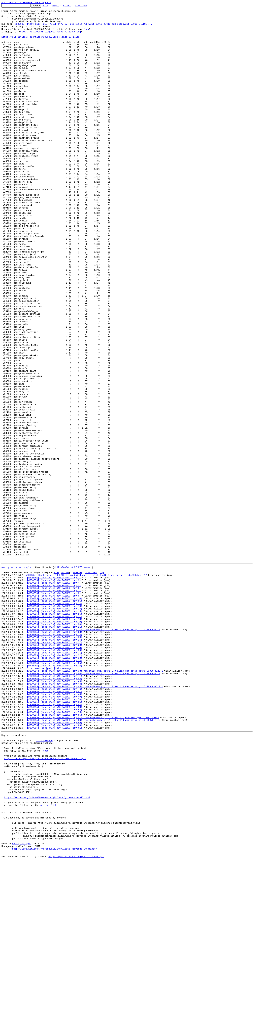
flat (56, 685)
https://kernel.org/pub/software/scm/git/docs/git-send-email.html (47, 954)
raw (87, 34)
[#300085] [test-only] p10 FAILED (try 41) (54, 809)
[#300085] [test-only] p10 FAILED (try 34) (54, 790)
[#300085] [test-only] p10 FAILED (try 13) (54, 725)
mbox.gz (77, 685)
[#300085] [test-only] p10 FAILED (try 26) (54, 766)
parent (19, 679)
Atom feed (86, 6)
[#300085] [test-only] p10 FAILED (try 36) (54, 797)
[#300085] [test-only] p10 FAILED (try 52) (54, 843)
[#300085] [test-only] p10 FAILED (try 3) (54, 694)
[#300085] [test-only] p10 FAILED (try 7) (54, 707)
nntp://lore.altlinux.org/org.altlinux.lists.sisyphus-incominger (54, 1014)
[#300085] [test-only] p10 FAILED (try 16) (54, 734)
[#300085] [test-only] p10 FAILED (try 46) (54, 825)
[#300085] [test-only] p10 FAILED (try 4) (54, 697)
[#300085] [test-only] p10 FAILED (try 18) (54, 741)
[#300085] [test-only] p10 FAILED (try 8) (54, 710)
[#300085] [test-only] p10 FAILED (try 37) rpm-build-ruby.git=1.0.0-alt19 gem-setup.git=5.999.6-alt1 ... (82, 28)
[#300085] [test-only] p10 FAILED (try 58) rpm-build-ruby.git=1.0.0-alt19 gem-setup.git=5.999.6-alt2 (93, 862)
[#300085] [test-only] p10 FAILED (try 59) (54, 865)
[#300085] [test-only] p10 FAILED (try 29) (54, 775)
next (4, 679)
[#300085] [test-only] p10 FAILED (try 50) (54, 837)
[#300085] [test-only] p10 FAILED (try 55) (54, 853)
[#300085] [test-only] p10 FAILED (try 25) (54, 762)
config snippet (21, 1008)
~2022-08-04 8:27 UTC (68, 679)
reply (27, 679)
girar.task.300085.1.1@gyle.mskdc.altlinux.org (50, 37)
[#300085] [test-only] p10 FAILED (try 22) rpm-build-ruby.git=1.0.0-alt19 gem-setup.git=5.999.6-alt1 (93, 753)
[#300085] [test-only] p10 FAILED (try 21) (54, 750)
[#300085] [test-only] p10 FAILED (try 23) (54, 756)
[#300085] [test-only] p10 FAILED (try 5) (54, 700)
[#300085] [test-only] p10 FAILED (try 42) (54, 812)
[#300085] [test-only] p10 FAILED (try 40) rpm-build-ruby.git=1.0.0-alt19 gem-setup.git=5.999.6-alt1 (93, 806)
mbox (45, 898)
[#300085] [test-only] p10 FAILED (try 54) (54, 849)
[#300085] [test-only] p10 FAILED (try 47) (54, 828)
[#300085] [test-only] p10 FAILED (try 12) (54, 722)
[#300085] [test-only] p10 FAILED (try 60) (54, 868)
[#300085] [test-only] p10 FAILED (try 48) (54, 831)
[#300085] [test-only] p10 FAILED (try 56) (54, 856)
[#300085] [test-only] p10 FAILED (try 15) (54, 731)
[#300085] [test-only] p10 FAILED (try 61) (54, 871)
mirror (72, 6)
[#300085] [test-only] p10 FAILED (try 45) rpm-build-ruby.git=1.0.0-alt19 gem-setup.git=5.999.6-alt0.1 (95, 821)
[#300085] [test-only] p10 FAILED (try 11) (54, 719)
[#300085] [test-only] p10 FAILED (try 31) (54, 781)
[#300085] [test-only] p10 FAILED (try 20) (54, 747)
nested (65, 685)
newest (88, 679)
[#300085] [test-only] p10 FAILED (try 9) (54, 713)
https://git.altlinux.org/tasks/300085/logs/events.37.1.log (40, 43)
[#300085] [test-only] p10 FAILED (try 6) (54, 703)
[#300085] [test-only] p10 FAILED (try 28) (54, 772)
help (50, 6)
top (102, 685)
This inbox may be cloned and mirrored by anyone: (33, 977)
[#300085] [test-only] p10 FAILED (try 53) (54, 846)
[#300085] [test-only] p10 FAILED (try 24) (54, 759)
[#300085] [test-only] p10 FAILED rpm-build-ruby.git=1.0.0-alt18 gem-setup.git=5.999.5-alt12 (85, 688)
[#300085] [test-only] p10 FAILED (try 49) (54, 834)
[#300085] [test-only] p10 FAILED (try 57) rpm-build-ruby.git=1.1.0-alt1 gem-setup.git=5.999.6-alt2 (93, 859)
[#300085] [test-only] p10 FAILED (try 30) (54, 778)
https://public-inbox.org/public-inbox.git (76, 1024)
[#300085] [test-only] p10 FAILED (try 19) (54, 744)
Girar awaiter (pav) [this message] (50, 800)
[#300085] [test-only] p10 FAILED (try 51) (54, 840)
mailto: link (48, 963)
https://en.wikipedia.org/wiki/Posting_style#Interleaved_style (45, 907)
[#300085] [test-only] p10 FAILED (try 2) (54, 691)
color (60, 6)
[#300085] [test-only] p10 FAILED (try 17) (54, 738)
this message (44, 885)
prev (10, 679)
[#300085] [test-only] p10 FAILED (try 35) (54, 794)
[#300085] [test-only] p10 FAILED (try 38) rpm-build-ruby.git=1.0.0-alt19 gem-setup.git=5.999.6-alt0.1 (95, 803)
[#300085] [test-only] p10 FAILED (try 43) (54, 815)
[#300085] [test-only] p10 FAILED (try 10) (54, 716)
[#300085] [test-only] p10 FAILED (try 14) (54, 728)
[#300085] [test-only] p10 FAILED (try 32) (54, 784)
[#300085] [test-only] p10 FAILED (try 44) (54, 818)
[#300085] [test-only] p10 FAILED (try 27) (54, 769)
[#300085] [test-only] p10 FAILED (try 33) (54, 787)
